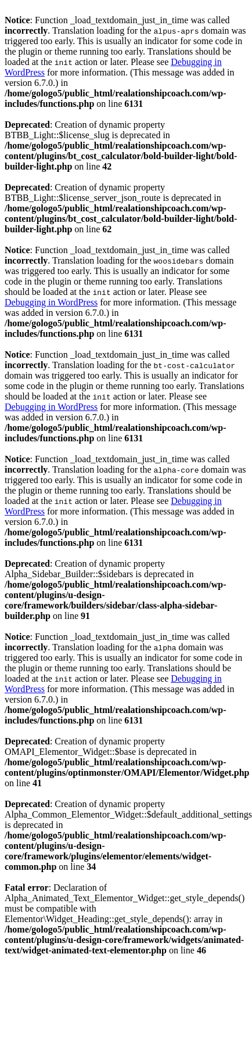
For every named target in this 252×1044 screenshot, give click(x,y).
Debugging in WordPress (51, 302)
